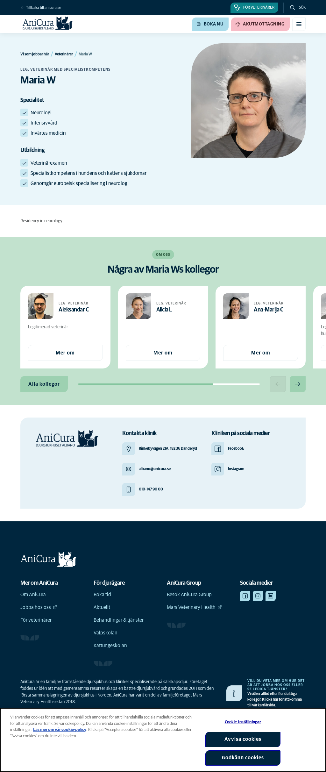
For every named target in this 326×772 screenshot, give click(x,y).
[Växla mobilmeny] (299, 24)
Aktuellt (102, 607)
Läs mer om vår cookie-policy (59, 730)
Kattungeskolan (110, 645)
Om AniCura (33, 594)
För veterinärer (36, 620)
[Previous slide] (278, 384)
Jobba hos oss (38, 607)
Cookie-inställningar (243, 722)
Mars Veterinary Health (194, 607)
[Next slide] (298, 384)
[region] (163, 740)
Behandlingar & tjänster (119, 620)
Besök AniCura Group (189, 594)
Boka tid (102, 594)
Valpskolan (105, 632)
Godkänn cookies (243, 757)
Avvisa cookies (242, 739)
